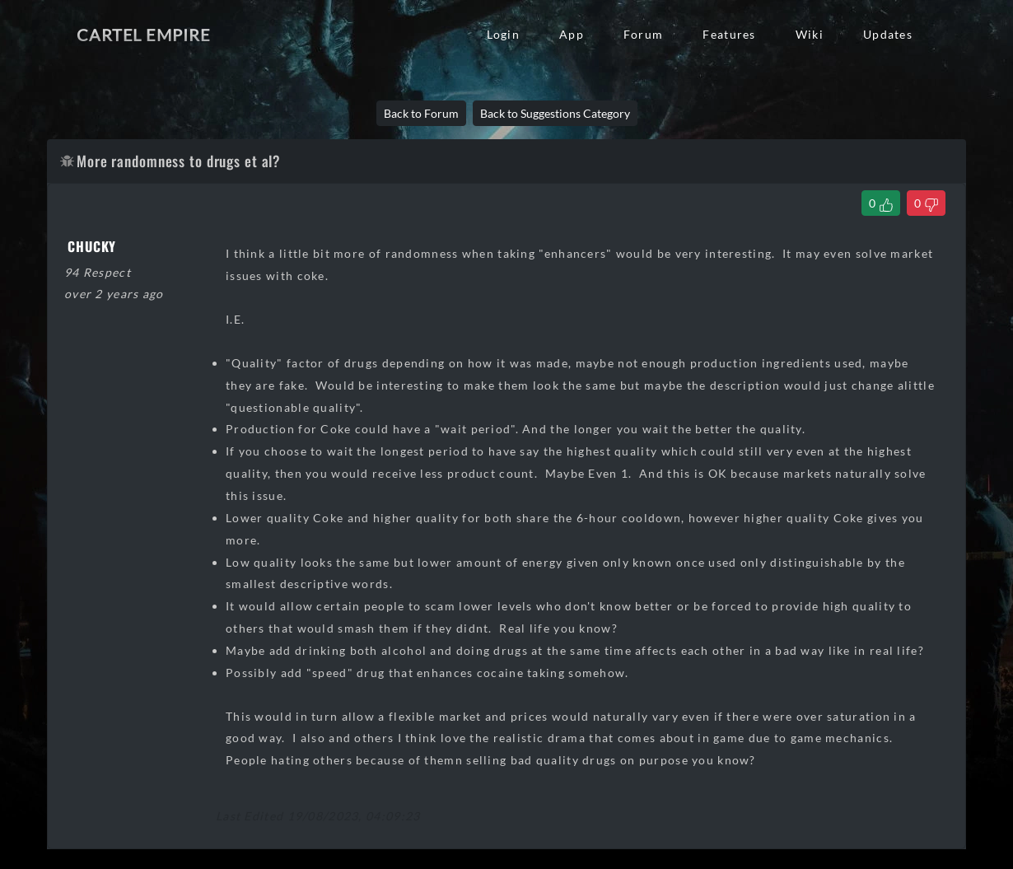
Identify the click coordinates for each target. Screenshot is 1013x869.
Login (503, 34)
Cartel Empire (143, 34)
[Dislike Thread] (926, 203)
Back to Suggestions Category (555, 113)
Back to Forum (421, 113)
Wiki (810, 34)
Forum (643, 34)
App (571, 34)
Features (729, 34)
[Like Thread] (880, 203)
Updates (888, 34)
